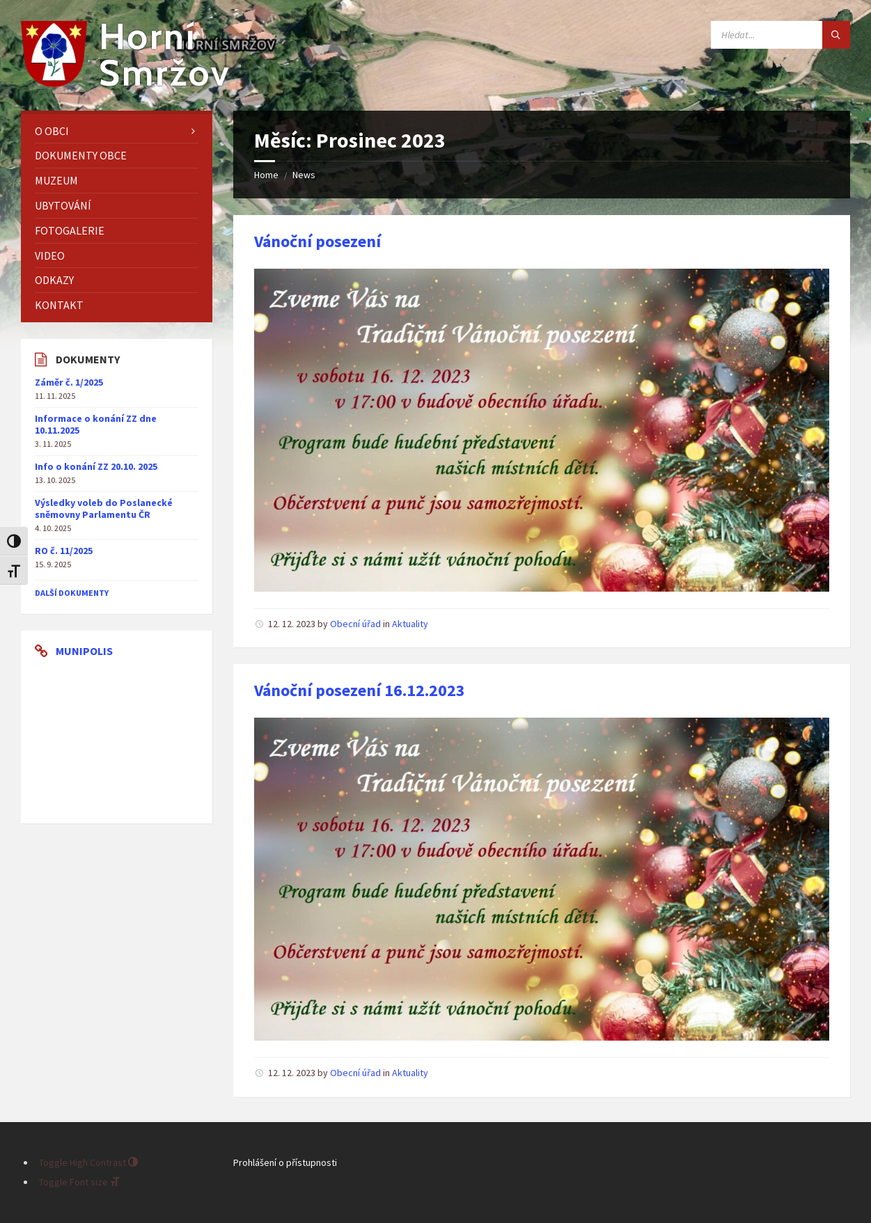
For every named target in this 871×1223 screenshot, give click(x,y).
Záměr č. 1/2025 (69, 382)
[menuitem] (116, 131)
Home (266, 174)
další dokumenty (72, 592)
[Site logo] (125, 83)
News (303, 174)
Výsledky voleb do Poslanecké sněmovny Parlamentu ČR (104, 508)
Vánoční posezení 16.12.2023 (359, 690)
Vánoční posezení (317, 241)
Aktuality (410, 623)
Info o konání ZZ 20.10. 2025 (96, 466)
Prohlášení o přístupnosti (285, 1162)
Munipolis (84, 651)
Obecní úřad (355, 623)
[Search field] (780, 35)
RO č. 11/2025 (64, 550)
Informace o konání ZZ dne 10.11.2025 (96, 424)
